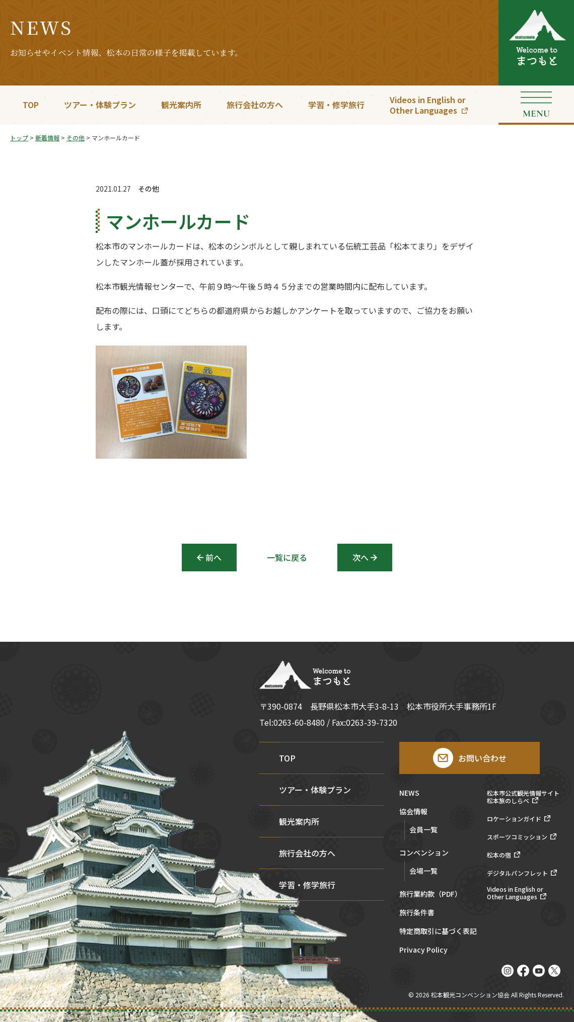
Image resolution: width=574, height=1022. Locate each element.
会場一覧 (423, 871)
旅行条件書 (417, 913)
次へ (360, 557)
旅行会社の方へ (255, 105)
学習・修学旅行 (336, 105)
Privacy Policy (423, 950)
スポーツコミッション (517, 837)
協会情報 (413, 812)
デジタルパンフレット (517, 873)
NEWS (409, 793)
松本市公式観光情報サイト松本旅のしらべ (523, 797)
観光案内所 (181, 105)
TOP (31, 105)
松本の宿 (499, 855)
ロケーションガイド (514, 819)
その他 (148, 189)
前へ (213, 557)
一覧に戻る (287, 557)
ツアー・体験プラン (100, 105)
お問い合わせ (482, 758)
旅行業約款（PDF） (430, 894)
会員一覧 (423, 829)
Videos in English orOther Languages (427, 105)
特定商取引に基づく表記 (438, 931)
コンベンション (424, 853)
